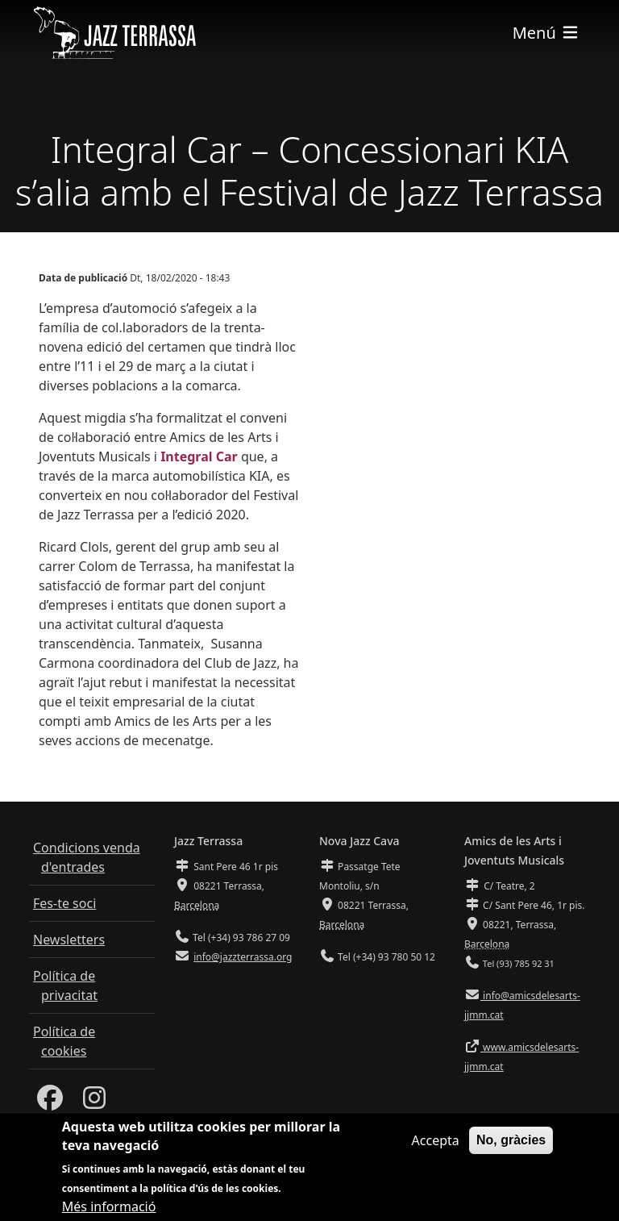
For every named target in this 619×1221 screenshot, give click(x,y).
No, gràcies (511, 1143)
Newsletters (69, 939)
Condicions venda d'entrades (86, 857)
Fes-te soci (64, 903)
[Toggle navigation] (546, 32)
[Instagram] (94, 1102)
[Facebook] (50, 1102)
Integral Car (199, 456)
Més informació (109, 1209)
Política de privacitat (65, 985)
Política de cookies (64, 1041)
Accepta (435, 1143)
